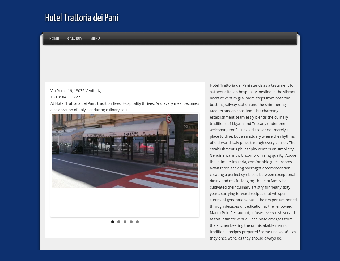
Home (54, 38)
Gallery (75, 38)
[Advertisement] (139, 65)
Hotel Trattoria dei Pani (81, 18)
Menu (95, 38)
